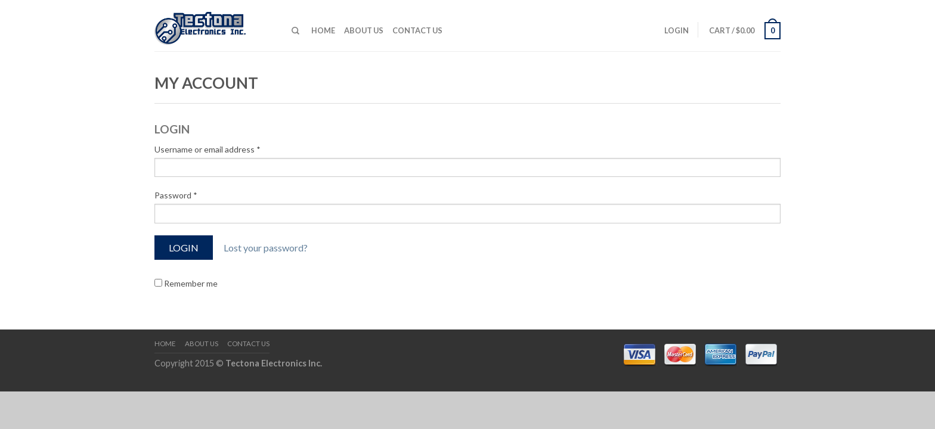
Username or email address (207, 149)
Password (175, 195)
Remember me (186, 283)
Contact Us (417, 30)
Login (676, 30)
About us (363, 30)
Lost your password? (266, 247)
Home (323, 30)
